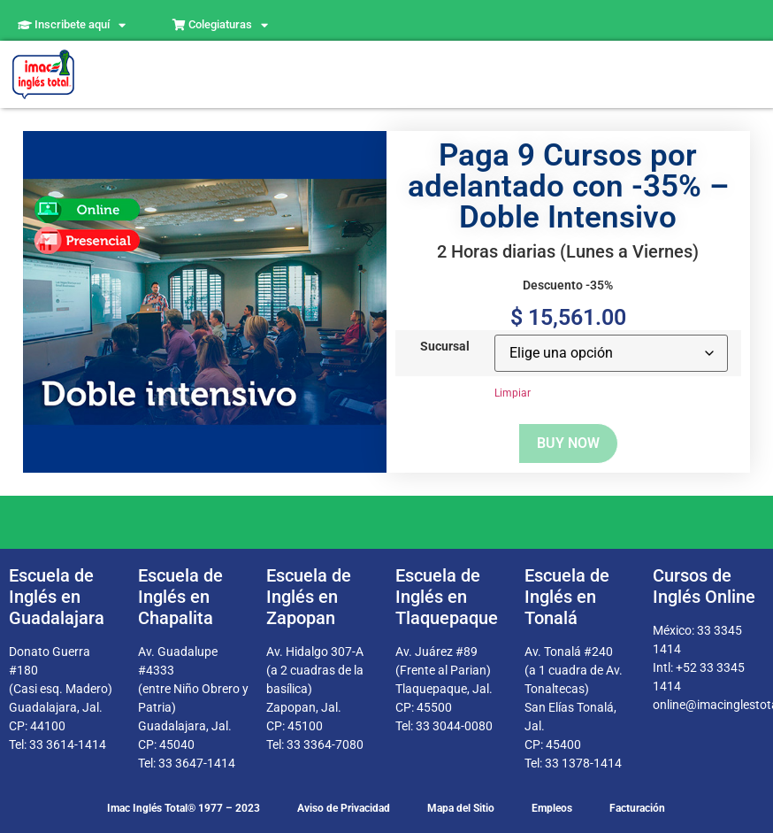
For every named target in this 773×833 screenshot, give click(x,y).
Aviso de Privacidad (343, 808)
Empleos (552, 808)
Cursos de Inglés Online (704, 586)
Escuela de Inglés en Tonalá (566, 597)
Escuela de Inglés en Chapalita (180, 597)
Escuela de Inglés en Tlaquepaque (446, 597)
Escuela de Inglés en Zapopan (308, 597)
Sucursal (445, 347)
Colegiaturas (220, 25)
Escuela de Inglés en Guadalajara (56, 597)
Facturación (637, 808)
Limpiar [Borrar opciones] (512, 393)
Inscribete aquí (72, 25)
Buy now (568, 443)
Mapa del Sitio (460, 808)
